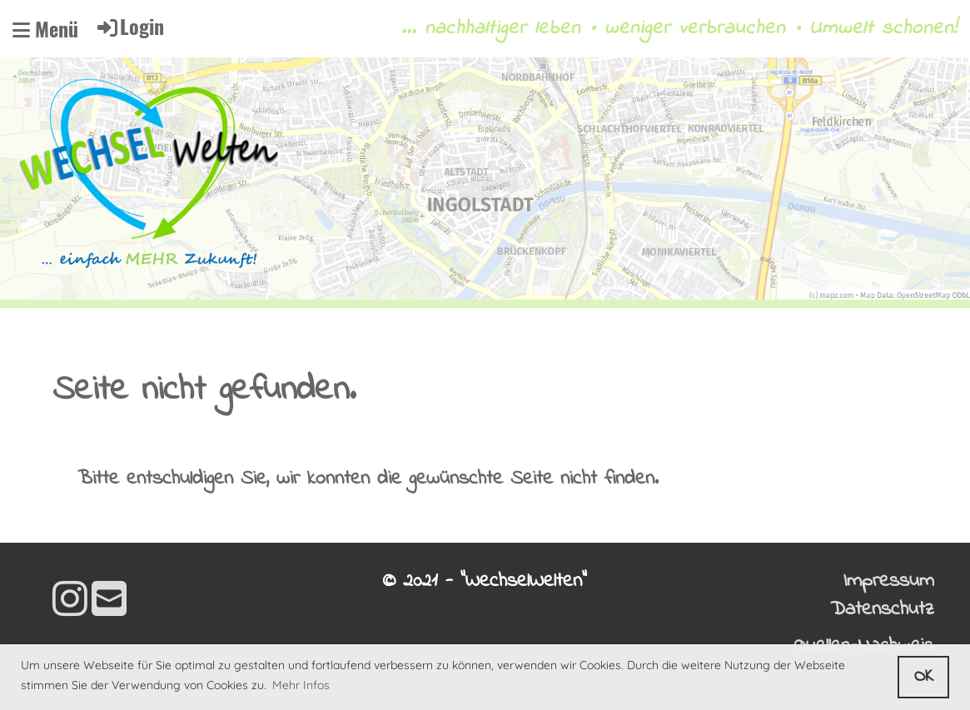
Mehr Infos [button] (301, 685)
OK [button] (923, 676)
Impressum (888, 581)
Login (129, 26)
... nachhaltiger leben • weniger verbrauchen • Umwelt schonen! (679, 29)
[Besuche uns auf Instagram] (69, 603)
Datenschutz (882, 609)
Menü (45, 29)
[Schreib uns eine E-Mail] (109, 603)
